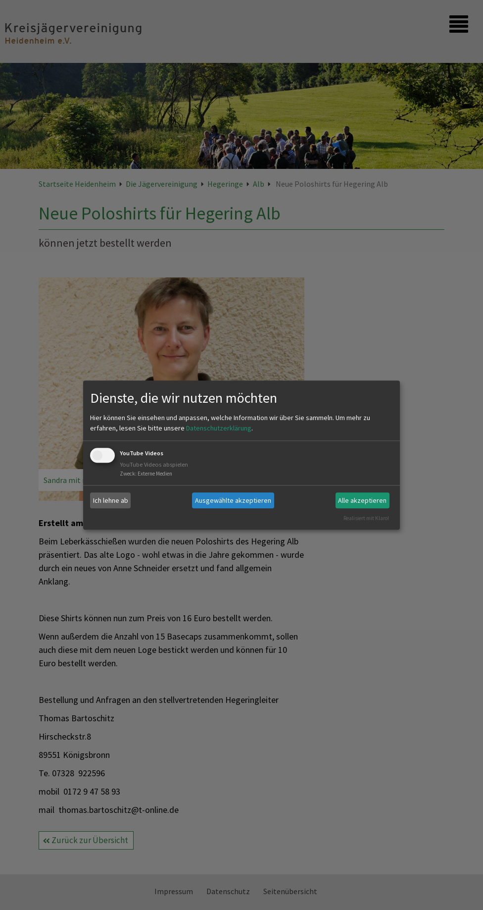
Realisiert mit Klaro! (366, 518)
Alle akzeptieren (362, 500)
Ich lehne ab (110, 500)
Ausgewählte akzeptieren (233, 500)
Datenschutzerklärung (218, 428)
